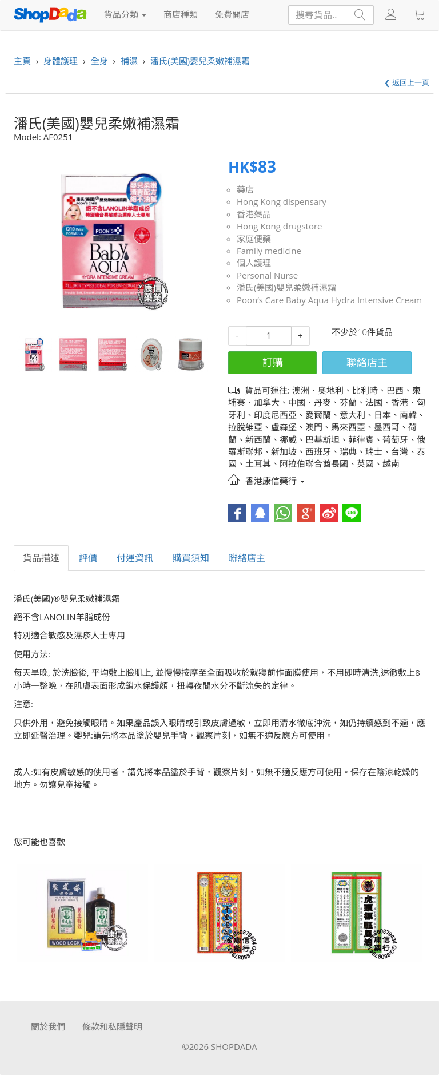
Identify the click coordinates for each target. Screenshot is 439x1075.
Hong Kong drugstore (279, 226)
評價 (88, 558)
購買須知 (191, 558)
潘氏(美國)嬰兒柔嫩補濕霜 (286, 287)
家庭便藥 (254, 238)
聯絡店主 (367, 362)
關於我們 (48, 1026)
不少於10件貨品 (362, 332)
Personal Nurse (267, 275)
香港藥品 (254, 214)
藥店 (245, 189)
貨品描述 (41, 558)
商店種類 (180, 14)
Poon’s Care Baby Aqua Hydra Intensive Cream (329, 300)
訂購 (272, 362)
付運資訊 (135, 558)
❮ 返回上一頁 (406, 82)
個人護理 (254, 262)
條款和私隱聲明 (112, 1026)
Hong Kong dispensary (281, 201)
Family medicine (269, 250)
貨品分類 (125, 14)
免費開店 (232, 14)
